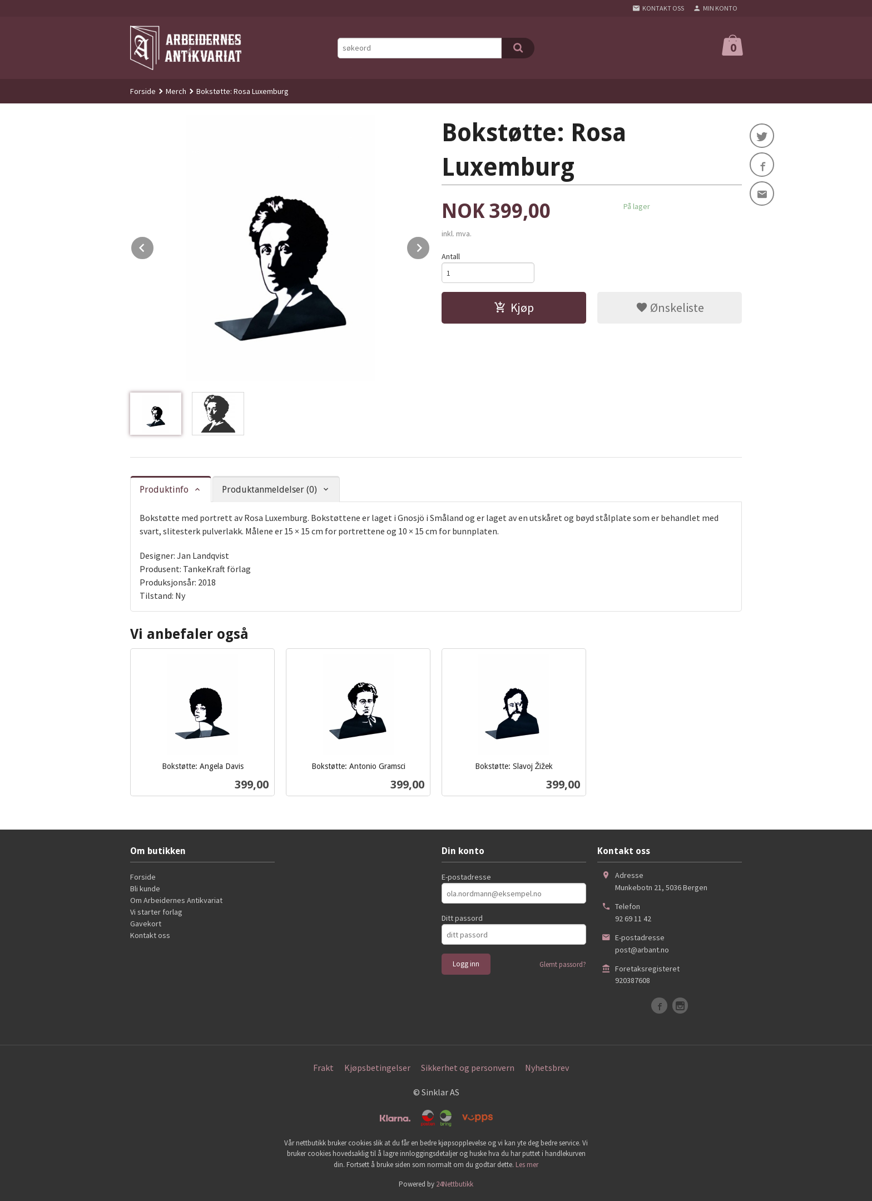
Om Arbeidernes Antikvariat (176, 900)
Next (429, 246)
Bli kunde (145, 889)
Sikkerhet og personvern (467, 1067)
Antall (451, 256)
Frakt (323, 1067)
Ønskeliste (670, 307)
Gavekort (145, 924)
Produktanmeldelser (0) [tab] (269, 489)
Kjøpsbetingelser (377, 1067)
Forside (143, 91)
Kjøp (514, 307)
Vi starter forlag (156, 912)
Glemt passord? (562, 964)
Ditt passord (462, 918)
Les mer (527, 1164)
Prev (154, 246)
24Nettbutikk (454, 1184)
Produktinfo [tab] (164, 489)
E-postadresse (466, 877)
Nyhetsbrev (547, 1067)
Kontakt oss (150, 935)
